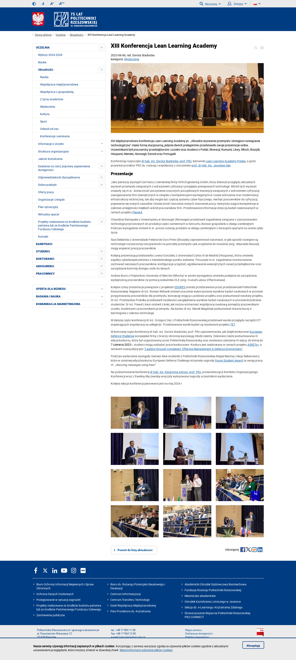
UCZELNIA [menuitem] (43, 47)
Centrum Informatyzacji (125, 594)
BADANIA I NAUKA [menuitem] (70, 296)
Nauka (44, 77)
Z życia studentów (51, 99)
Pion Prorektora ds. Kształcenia (130, 611)
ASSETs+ (253, 345)
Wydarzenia (131, 59)
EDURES (180, 287)
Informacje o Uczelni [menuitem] (71, 143)
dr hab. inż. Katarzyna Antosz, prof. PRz (175, 372)
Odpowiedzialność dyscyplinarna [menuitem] (59, 177)
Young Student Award (229, 360)
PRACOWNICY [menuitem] (45, 273)
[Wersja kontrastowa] (34, 3)
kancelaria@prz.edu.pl (132, 637)
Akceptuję (253, 645)
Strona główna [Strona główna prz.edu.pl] (43, 35)
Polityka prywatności (197, 637)
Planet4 (137, 212)
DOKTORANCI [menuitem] (45, 258)
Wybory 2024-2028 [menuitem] (50, 55)
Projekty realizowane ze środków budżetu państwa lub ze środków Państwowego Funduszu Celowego (68, 607)
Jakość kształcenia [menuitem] (50, 159)
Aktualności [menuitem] (45, 70)
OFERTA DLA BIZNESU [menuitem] (70, 288)
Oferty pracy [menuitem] (46, 192)
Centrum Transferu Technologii (129, 600)
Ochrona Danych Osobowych (55, 594)
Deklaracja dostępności (199, 633)
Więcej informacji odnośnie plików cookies (146, 650)
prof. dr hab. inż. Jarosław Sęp (211, 165)
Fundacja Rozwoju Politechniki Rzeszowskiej (213, 590)
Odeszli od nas (49, 129)
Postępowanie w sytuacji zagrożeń (58, 600)
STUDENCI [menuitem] (43, 251)
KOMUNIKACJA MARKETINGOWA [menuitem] (70, 304)
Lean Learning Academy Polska (226, 161)
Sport (43, 121)
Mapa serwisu (193, 630)
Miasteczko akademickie (200, 596)
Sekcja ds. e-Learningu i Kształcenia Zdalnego (214, 607)
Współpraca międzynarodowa (59, 84)
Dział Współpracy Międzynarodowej (133, 605)
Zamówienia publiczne (50, 615)
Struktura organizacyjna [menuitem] (71, 151)
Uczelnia (61, 35)
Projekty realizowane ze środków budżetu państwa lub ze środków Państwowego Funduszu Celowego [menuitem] (64, 225)
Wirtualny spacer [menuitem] (48, 214)
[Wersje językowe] (257, 3)
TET (232, 324)
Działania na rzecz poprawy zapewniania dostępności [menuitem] (64, 168)
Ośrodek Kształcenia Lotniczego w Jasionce (213, 601)
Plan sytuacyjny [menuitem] (48, 207)
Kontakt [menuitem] (43, 236)
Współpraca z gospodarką (57, 92)
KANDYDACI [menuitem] (44, 244)
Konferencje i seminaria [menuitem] (55, 136)
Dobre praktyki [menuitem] (47, 185)
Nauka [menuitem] (42, 62)
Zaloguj (237, 3)
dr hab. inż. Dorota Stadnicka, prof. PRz (166, 161)
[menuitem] (101, 47)
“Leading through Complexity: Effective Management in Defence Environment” (193, 349)
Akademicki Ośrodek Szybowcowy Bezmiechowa (215, 584)
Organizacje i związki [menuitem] (51, 199)
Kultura (45, 114)
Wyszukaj (210, 3)
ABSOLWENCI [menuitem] (45, 266)
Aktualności (76, 35)
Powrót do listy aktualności (135, 550)
